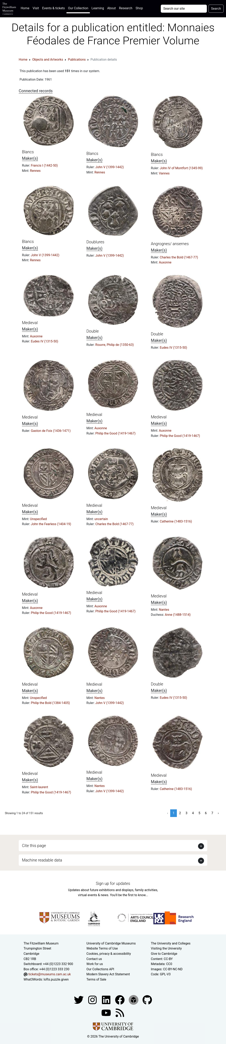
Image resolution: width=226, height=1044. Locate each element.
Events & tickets (53, 8)
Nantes (164, 610)
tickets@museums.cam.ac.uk (49, 974)
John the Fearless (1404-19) (51, 524)
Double (92, 331)
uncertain (101, 519)
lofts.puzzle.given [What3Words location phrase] (56, 979)
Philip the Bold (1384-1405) (50, 703)
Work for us (94, 964)
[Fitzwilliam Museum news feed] (119, 1012)
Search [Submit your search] (216, 8)
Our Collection (78, 8)
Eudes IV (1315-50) (44, 341)
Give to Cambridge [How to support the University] (164, 954)
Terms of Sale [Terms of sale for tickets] (96, 979)
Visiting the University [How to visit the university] (166, 948)
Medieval (30, 322)
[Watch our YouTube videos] (106, 1012)
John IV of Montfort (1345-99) (181, 168)
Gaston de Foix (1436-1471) (50, 431)
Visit (36, 8)
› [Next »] (218, 813)
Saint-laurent (39, 787)
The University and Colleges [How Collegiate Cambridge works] (170, 943)
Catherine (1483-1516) (176, 521)
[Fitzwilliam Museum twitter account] (79, 999)
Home (26, 7)
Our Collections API (100, 969)
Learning (97, 8)
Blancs (28, 151)
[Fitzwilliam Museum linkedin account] (120, 999)
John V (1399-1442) (109, 167)
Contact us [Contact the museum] (94, 959)
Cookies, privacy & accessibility (108, 954)
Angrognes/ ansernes (170, 243)
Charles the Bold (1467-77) (179, 257)
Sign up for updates (113, 883)
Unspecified (38, 519)
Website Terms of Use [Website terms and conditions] (102, 948)
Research (125, 8)
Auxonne (165, 262)
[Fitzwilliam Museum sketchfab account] (134, 999)
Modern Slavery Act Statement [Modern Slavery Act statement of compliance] (108, 974)
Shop (139, 8)
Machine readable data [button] (42, 860)
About (111, 8)
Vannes (164, 173)
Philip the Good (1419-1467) (115, 433)
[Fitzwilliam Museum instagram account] (93, 999)
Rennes (35, 171)
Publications (77, 59)
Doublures (95, 241)
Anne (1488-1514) (178, 615)
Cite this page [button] (34, 845)
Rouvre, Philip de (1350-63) (114, 345)
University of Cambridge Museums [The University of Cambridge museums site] (111, 943)
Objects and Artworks (47, 59)
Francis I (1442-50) (44, 165)
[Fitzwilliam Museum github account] (147, 999)
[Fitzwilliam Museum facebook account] (106, 999)
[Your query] (184, 9)
